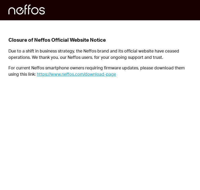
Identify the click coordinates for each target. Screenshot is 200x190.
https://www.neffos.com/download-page (76, 74)
